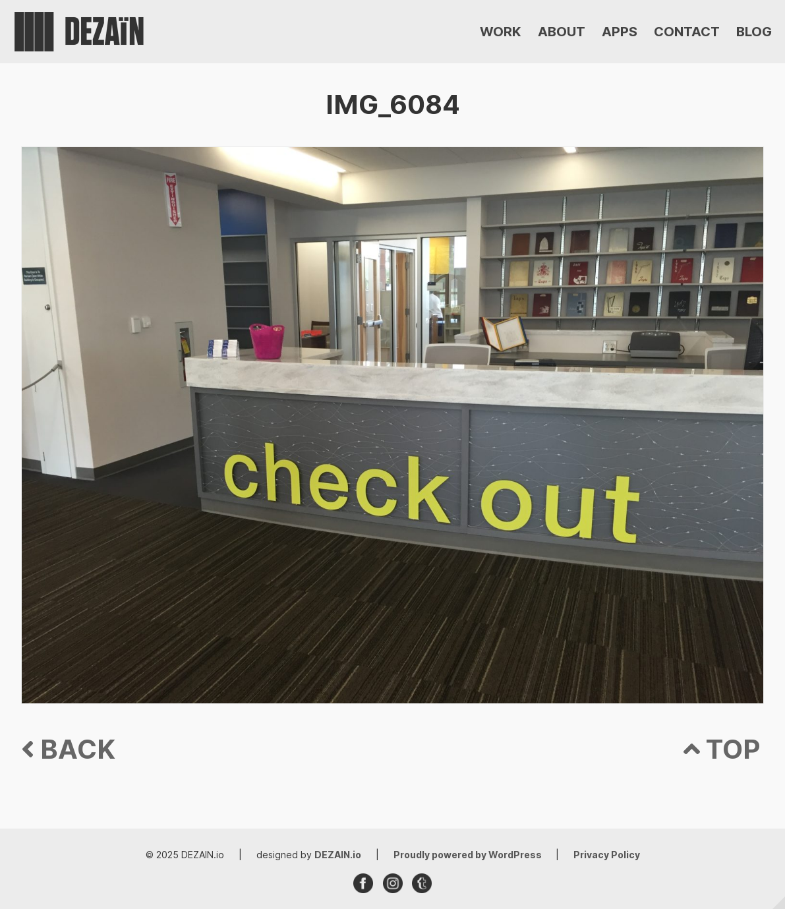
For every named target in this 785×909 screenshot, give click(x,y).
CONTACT (687, 32)
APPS (619, 32)
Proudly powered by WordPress (468, 854)
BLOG (754, 32)
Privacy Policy (606, 854)
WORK (500, 32)
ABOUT (561, 32)
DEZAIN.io (337, 854)
